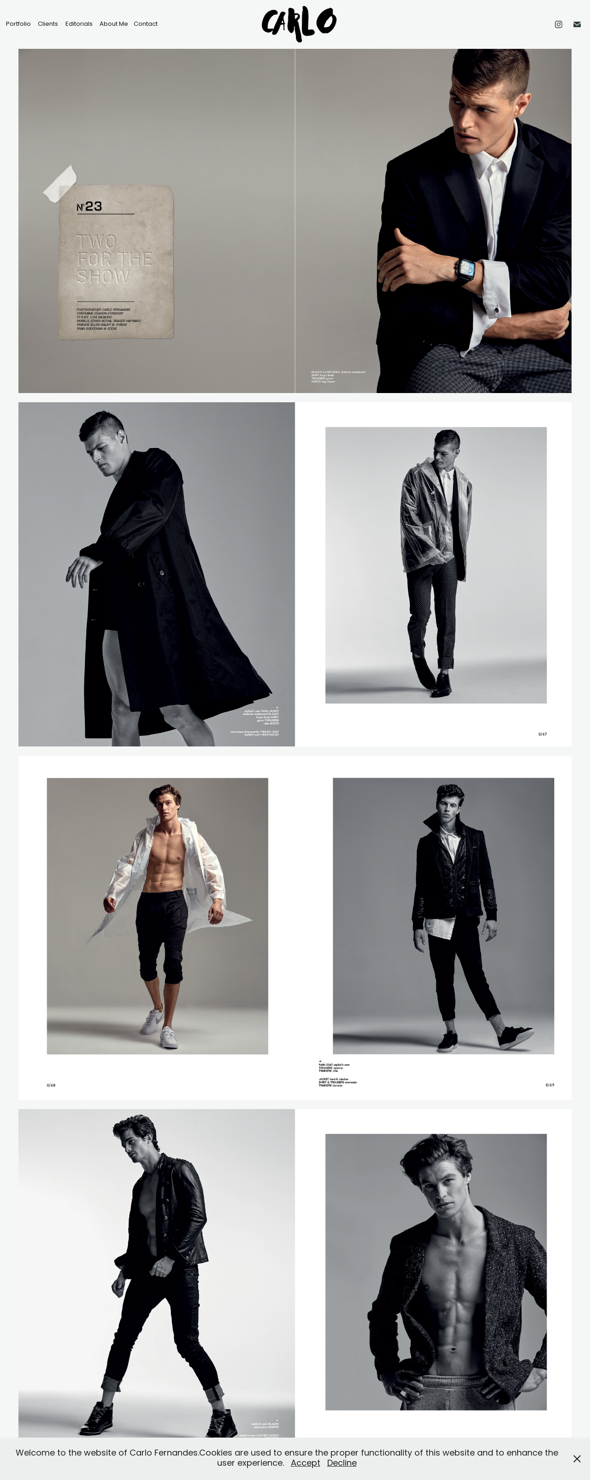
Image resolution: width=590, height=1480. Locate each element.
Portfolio (18, 24)
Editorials (79, 24)
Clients (48, 24)
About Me (114, 24)
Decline (342, 1463)
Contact (146, 24)
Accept (305, 1463)
